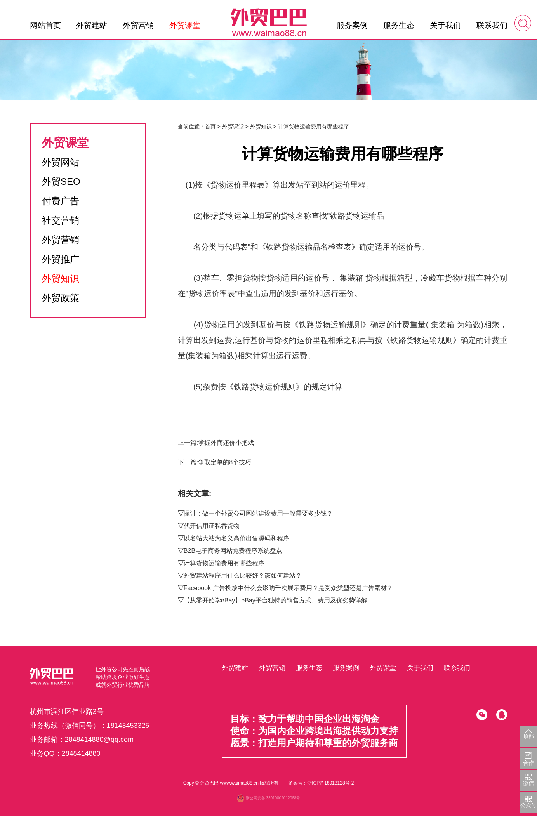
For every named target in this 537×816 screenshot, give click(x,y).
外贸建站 (91, 25)
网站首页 (45, 25)
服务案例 (352, 25)
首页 (210, 126)
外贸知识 (60, 278)
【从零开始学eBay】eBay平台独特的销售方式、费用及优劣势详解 (275, 600)
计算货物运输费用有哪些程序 (224, 563)
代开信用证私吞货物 (212, 526)
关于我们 (445, 25)
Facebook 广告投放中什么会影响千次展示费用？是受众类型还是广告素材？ (288, 588)
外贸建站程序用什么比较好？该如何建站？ (243, 575)
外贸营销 (138, 25)
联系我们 (491, 25)
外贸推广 (60, 259)
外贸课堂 (184, 25)
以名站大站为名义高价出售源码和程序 (236, 538)
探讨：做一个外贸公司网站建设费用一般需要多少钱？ (258, 513)
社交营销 (60, 220)
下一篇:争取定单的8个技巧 (214, 462)
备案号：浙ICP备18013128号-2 (321, 783)
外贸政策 (60, 298)
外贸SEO (61, 181)
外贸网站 (60, 162)
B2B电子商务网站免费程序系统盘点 (233, 550)
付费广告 (60, 201)
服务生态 (398, 25)
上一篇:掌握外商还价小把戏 (216, 442)
